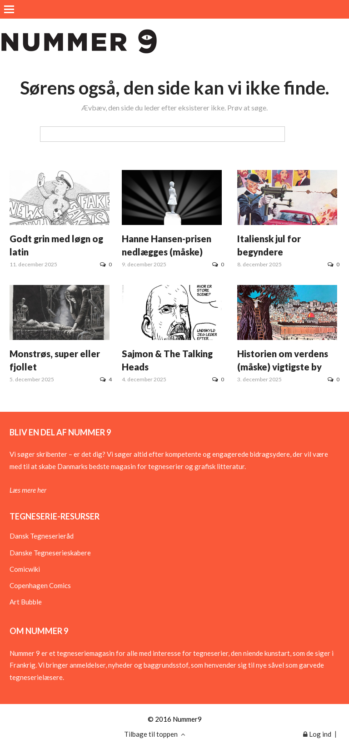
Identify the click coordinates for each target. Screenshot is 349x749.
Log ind (317, 734)
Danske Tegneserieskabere (50, 553)
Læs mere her (28, 490)
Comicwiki (25, 569)
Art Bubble (26, 602)
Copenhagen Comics (40, 585)
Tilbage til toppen (154, 734)
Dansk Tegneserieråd (42, 536)
